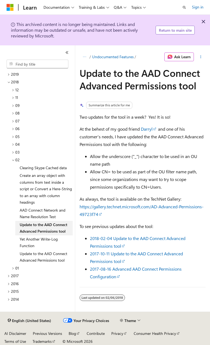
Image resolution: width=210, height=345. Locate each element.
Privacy (117, 333)
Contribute (96, 333)
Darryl (147, 129)
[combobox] (37, 64)
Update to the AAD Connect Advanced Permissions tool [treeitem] (43, 228)
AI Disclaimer (15, 333)
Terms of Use (15, 341)
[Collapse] (67, 52)
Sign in (197, 7)
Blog (72, 333)
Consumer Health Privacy (155, 333)
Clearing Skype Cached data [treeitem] (43, 167)
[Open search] (184, 7)
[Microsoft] (10, 7)
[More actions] (201, 56)
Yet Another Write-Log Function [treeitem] (39, 242)
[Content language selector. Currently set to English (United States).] (29, 320)
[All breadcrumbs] (84, 56)
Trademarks (42, 341)
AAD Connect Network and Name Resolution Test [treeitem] (42, 213)
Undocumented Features (113, 56)
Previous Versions (47, 333)
